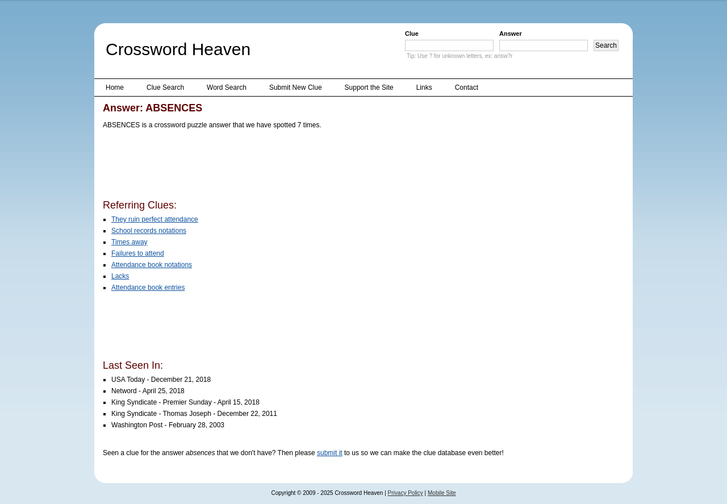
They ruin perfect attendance (154, 219)
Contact (466, 87)
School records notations (148, 231)
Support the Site (369, 87)
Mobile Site (442, 493)
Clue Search (165, 87)
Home (115, 87)
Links (424, 87)
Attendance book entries (148, 287)
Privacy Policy (405, 493)
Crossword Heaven (178, 49)
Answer (510, 33)
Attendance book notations (151, 265)
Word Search (226, 87)
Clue (412, 33)
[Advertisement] (309, 166)
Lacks (120, 276)
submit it (329, 453)
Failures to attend (137, 253)
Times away (129, 242)
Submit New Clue (295, 87)
